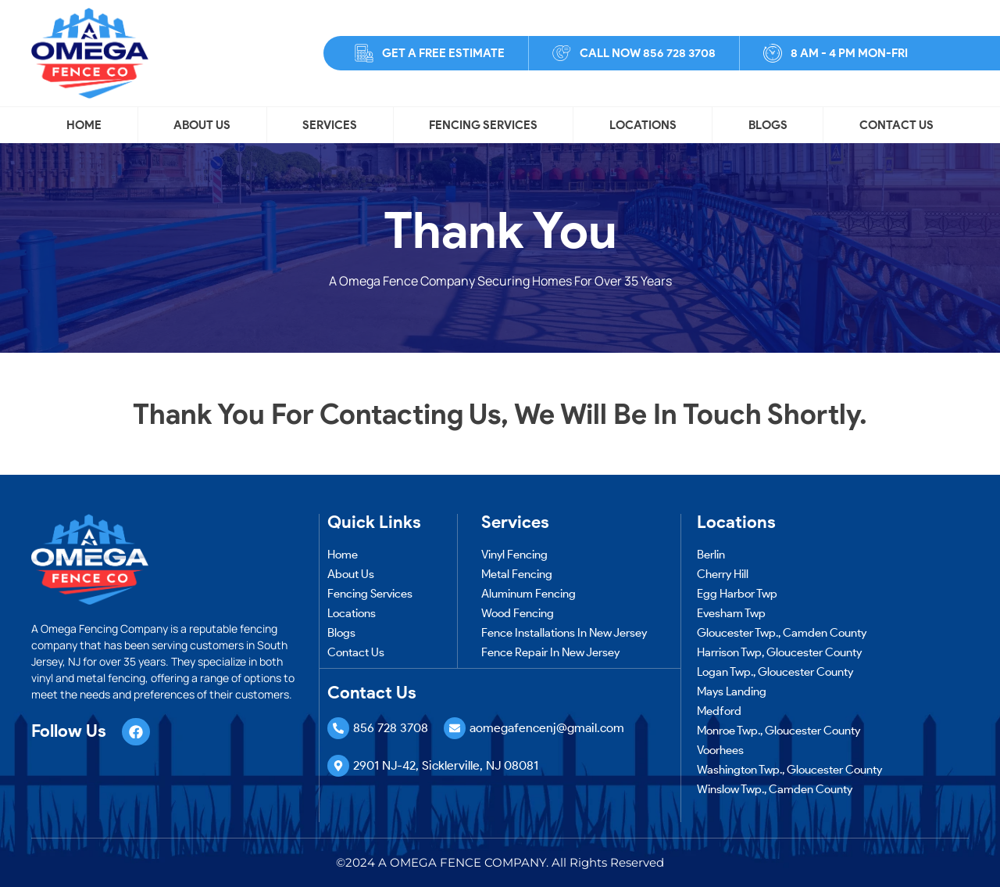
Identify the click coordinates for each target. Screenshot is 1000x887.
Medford (719, 711)
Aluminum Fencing (528, 594)
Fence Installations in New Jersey (564, 633)
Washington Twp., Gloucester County (789, 770)
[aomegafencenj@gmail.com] (455, 728)
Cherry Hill (722, 574)
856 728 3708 (390, 727)
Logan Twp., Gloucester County (775, 672)
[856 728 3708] (338, 728)
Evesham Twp (731, 613)
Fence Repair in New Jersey (550, 652)
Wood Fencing (517, 613)
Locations (643, 125)
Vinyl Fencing (514, 555)
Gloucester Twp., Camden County (781, 633)
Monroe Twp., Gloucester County (778, 731)
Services (329, 125)
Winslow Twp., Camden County (774, 789)
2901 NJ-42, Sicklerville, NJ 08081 (445, 765)
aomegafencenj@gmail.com (547, 727)
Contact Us (896, 125)
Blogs (768, 125)
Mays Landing (731, 691)
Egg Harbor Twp (737, 594)
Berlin (711, 555)
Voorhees (720, 750)
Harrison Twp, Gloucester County (779, 652)
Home (84, 125)
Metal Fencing (516, 574)
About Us (201, 125)
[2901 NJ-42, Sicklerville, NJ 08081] (338, 766)
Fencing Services (483, 125)
